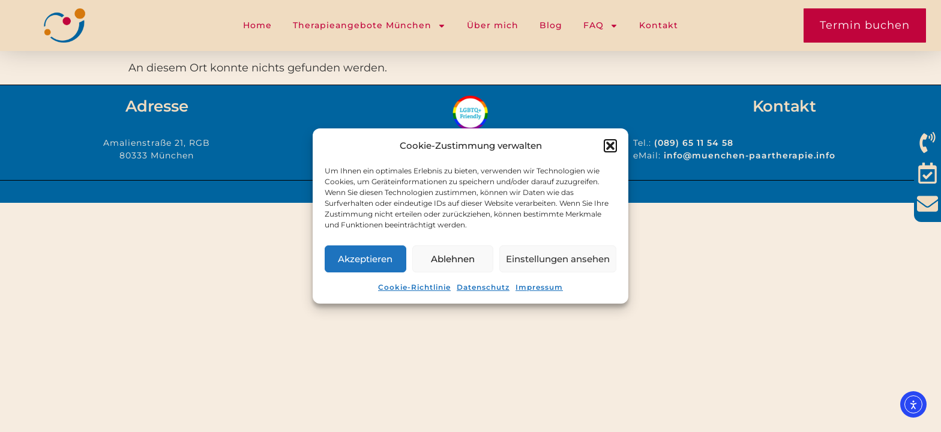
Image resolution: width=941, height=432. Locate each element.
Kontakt (658, 25)
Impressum (539, 287)
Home (257, 25)
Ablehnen (453, 259)
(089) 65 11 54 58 (693, 142)
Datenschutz (483, 287)
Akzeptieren (365, 259)
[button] (610, 146)
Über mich (493, 25)
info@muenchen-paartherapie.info (749, 155)
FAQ (600, 26)
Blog (551, 25)
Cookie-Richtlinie (414, 287)
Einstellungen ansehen (558, 259)
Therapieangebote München (369, 26)
